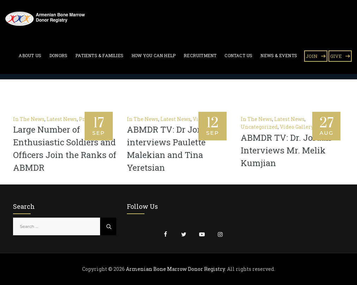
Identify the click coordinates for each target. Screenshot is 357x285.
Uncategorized (259, 126)
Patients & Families (99, 55)
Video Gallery (297, 126)
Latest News (62, 119)
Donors (58, 55)
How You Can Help (153, 55)
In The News (28, 119)
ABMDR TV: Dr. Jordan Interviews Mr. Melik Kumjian (286, 150)
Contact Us (238, 55)
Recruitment (200, 55)
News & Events (278, 55)
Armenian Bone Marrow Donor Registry (175, 269)
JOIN (312, 56)
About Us (30, 55)
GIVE (336, 56)
